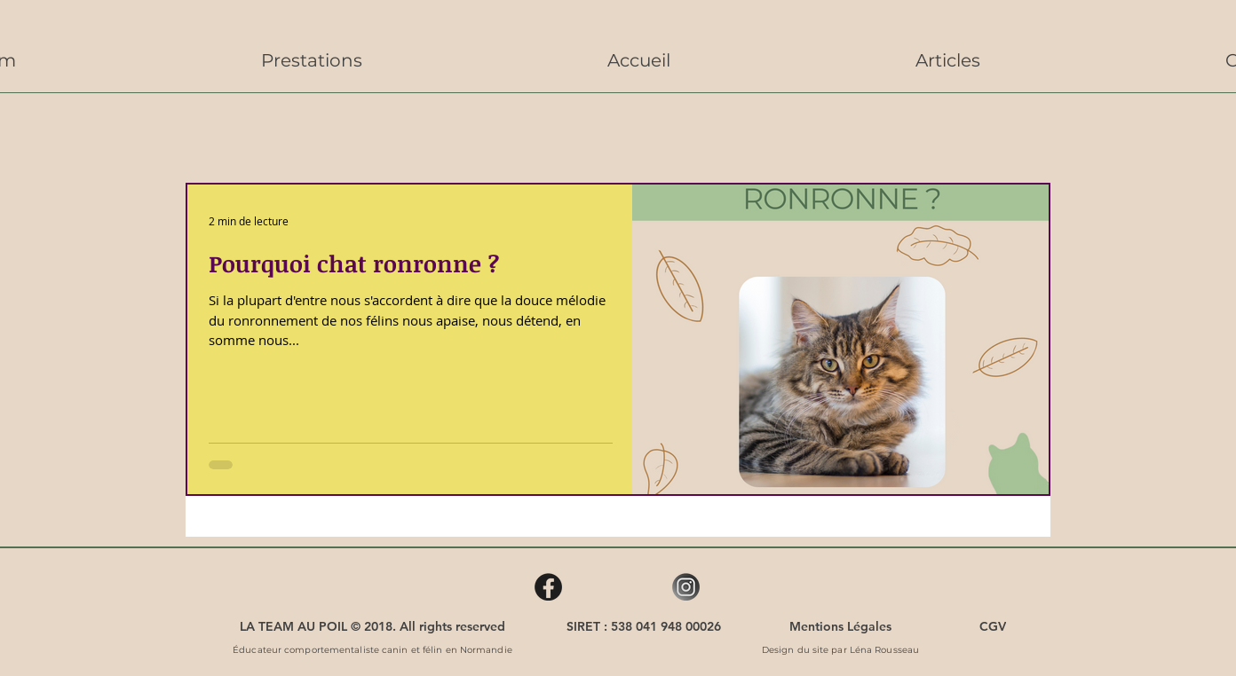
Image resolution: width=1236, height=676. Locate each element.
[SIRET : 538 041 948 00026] (643, 626)
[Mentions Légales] (840, 626)
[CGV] (992, 626)
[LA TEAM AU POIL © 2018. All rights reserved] (372, 626)
